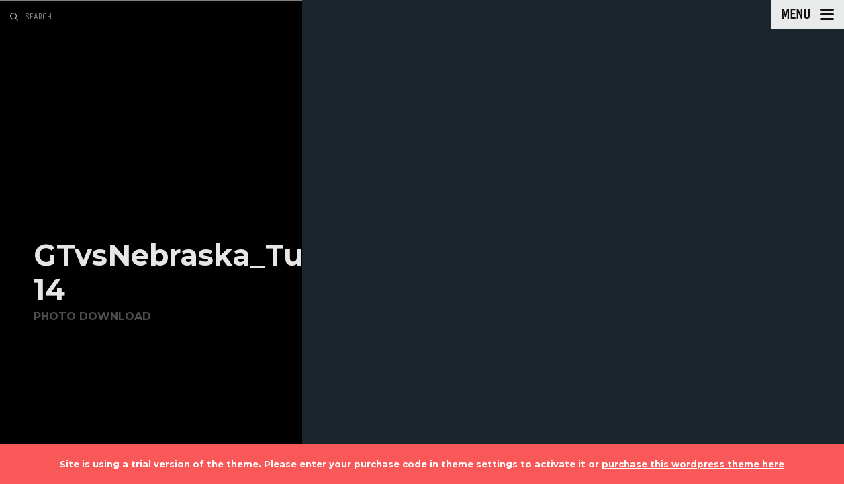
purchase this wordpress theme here (693, 463)
